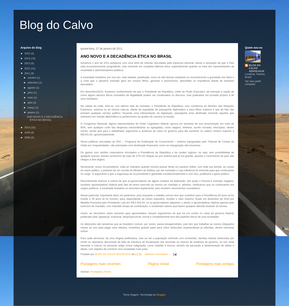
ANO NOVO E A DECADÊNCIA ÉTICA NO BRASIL (126, 56)
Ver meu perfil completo (253, 83)
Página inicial (158, 264)
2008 (27, 137)
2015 (27, 53)
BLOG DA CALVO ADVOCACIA (256, 68)
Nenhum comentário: (157, 254)
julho (31, 92)
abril (30, 102)
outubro (32, 77)
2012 (27, 68)
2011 (27, 73)
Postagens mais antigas (215, 264)
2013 (27, 63)
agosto (32, 87)
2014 (27, 58)
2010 (27, 127)
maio (31, 97)
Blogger (161, 294)
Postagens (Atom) (101, 271)
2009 (27, 132)
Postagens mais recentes (101, 264)
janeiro (32, 112)
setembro (33, 82)
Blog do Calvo (56, 24)
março (31, 107)
